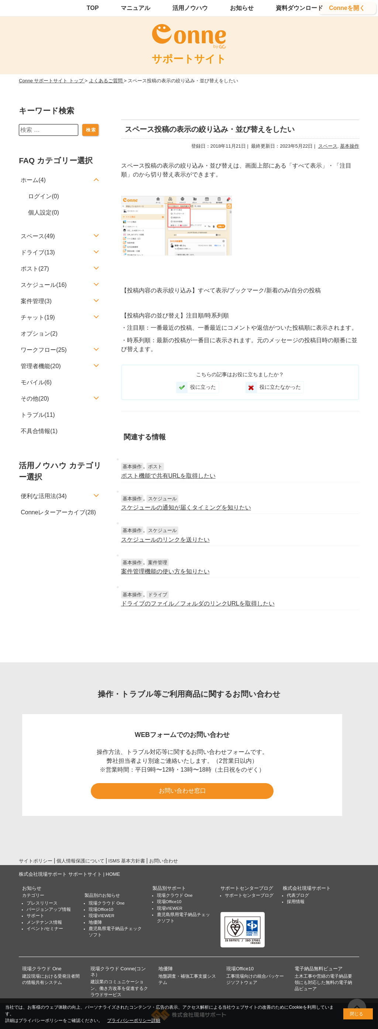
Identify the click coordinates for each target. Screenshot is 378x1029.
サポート (35, 915)
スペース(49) (38, 236)
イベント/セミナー (45, 928)
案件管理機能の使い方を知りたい (165, 571)
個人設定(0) (43, 212)
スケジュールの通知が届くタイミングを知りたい (186, 507)
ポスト (155, 466)
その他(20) (35, 398)
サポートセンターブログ (246, 888)
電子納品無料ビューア (319, 968)
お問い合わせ (163, 861)
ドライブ (157, 594)
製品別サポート (169, 888)
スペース (327, 146)
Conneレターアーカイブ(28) (58, 512)
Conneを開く (347, 8)
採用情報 (296, 901)
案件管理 (157, 562)
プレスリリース (42, 903)
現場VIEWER (101, 915)
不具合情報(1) (39, 431)
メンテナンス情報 (44, 922)
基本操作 (349, 146)
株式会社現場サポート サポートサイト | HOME (69, 874)
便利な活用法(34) (43, 496)
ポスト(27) (35, 268)
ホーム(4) (33, 180)
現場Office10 (101, 909)
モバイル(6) (36, 382)
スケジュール (162, 498)
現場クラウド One (106, 903)
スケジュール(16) (43, 285)
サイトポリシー (35, 861)
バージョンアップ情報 (49, 909)
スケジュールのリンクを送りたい (165, 539)
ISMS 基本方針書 (126, 861)
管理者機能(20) (41, 366)
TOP (93, 8)
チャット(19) (38, 317)
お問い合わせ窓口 (182, 791)
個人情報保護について (80, 861)
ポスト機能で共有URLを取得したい (168, 476)
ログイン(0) (43, 196)
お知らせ (242, 8)
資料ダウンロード (299, 8)
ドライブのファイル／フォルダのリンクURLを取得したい (198, 603)
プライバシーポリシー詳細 (133, 1020)
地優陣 (95, 922)
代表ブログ (298, 895)
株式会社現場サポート (307, 888)
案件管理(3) (36, 301)
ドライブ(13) (38, 252)
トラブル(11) (38, 415)
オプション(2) (39, 333)
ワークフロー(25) (43, 350)
